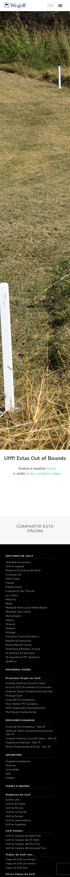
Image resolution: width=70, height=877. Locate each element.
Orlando (10, 624)
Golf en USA (13, 799)
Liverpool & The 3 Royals (20, 591)
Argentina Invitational (18, 761)
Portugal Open (14, 695)
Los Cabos (12, 595)
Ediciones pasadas (20, 720)
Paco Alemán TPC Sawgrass (22, 704)
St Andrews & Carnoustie (20, 653)
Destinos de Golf (19, 555)
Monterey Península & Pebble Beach (26, 607)
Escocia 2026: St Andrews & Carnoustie (28, 687)
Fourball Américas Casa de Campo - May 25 (31, 738)
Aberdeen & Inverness (18, 562)
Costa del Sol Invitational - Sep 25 (25, 727)
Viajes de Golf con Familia (20, 863)
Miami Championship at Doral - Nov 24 (28, 746)
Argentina (14, 754)
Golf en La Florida (16, 812)
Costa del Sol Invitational (20, 700)
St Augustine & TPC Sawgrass (23, 657)
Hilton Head (13, 579)
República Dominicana (18, 641)
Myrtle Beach (13, 616)
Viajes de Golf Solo (17, 868)
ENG (51, 5)
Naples (10, 620)
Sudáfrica (11, 661)
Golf (8, 773)
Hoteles (10, 778)
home (50, 468)
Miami (9, 603)
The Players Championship (21, 712)
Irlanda (10, 583)
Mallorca (11, 599)
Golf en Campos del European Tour (26, 848)
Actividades (12, 769)
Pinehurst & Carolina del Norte (23, 570)
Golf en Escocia (14, 808)
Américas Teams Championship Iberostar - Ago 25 (30, 732)
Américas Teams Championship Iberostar (29, 691)
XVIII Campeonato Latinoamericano (26, 708)
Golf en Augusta (15, 566)
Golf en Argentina (16, 824)
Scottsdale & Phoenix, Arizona (23, 649)
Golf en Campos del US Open (22, 840)
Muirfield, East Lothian (18, 612)
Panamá (10, 628)
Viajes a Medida (18, 786)
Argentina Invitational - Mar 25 (23, 742)
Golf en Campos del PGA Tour (23, 844)
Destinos (11, 765)
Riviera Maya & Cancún (19, 645)
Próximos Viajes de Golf (23, 678)
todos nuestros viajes (43, 473)
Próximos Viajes (18, 669)
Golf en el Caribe (15, 804)
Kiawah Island (14, 587)
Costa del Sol (13, 574)
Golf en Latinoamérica (18, 820)
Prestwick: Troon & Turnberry (22, 636)
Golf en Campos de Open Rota (23, 836)
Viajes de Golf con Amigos (21, 859)
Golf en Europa (14, 816)
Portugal (11, 632)
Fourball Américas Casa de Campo (26, 683)
